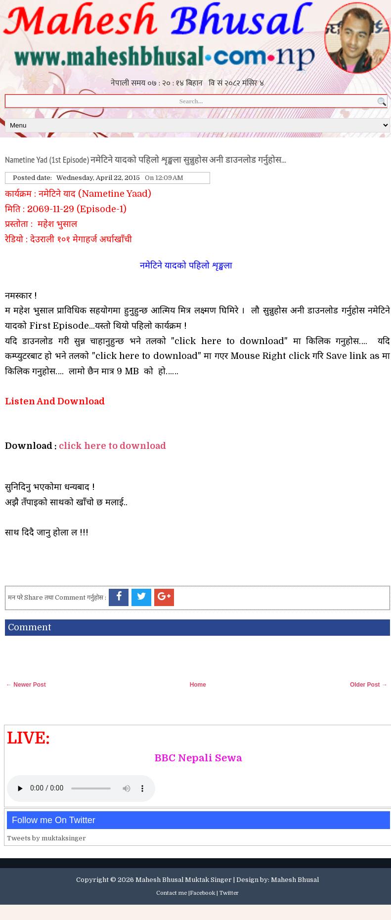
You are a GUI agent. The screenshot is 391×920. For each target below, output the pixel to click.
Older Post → (369, 684)
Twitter (229, 893)
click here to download (112, 446)
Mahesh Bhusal (295, 879)
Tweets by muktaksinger (46, 838)
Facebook (202, 893)
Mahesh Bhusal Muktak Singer (183, 879)
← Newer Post (26, 684)
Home (198, 684)
